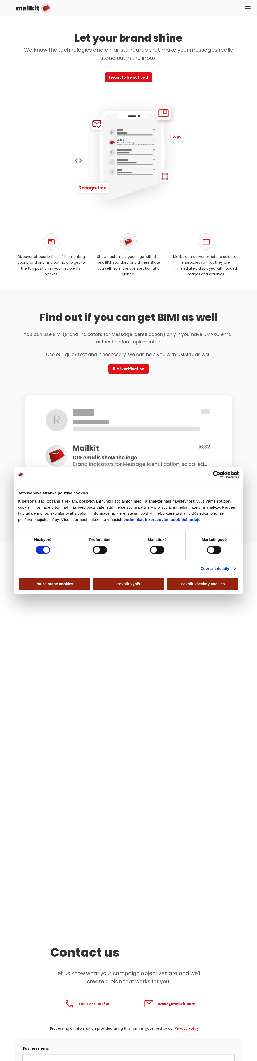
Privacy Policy (187, 1028)
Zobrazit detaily (215, 568)
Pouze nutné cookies (54, 584)
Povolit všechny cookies (203, 584)
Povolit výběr (128, 584)
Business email (36, 1048)
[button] (248, 9)
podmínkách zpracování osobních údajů (162, 519)
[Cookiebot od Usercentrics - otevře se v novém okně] (217, 474)
